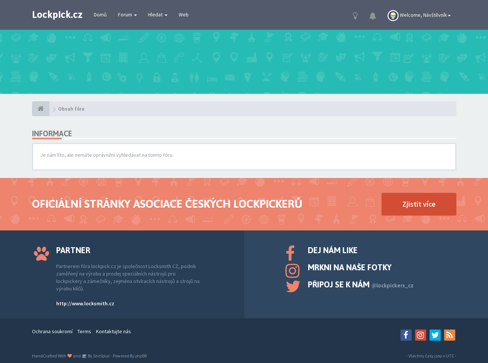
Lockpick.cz (57, 14)
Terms (84, 331)
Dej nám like (333, 250)
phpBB (141, 356)
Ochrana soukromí (52, 331)
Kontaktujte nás (113, 331)
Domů (100, 14)
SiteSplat (101, 356)
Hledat (158, 14)
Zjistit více (419, 203)
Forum (127, 14)
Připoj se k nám (361, 284)
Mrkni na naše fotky (350, 267)
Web (184, 14)
